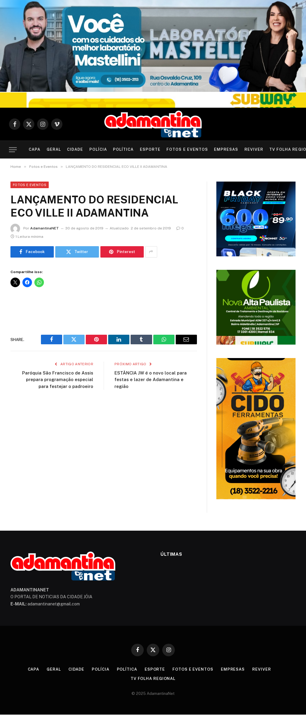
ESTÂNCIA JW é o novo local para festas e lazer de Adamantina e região (150, 379)
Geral (54, 149)
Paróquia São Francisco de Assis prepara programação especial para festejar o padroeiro (57, 379)
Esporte (150, 149)
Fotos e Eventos (187, 149)
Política (123, 149)
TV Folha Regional (153, 678)
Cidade (75, 149)
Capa (34, 149)
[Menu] (13, 149)
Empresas (226, 149)
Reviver (253, 149)
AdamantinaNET (44, 228)
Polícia (98, 149)
